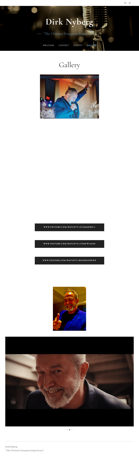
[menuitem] (46, 45)
